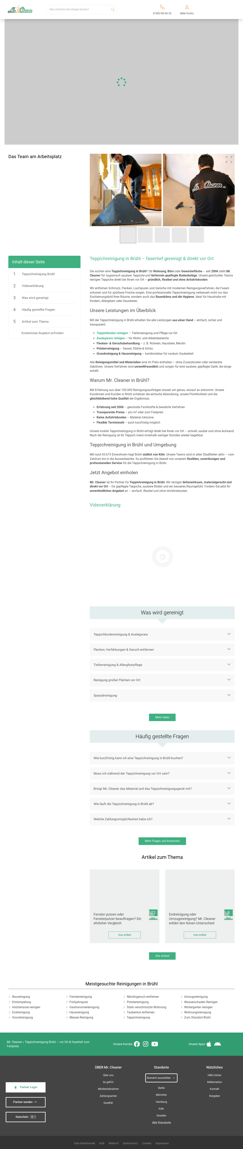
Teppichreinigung (138, 1017)
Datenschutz (130, 1143)
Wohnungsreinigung (197, 1012)
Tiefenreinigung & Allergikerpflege (118, 665)
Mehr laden (162, 717)
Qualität (108, 1102)
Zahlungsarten (108, 1096)
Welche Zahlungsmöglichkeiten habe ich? (123, 819)
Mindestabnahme (108, 1089)
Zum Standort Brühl (197, 1017)
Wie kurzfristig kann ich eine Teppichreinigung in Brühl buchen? (138, 758)
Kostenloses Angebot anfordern (42, 333)
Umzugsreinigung (196, 997)
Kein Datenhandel (84, 1143)
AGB (101, 1143)
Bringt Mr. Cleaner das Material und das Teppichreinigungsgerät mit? (143, 789)
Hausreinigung (79, 1012)
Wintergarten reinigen (198, 1007)
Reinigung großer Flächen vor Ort (117, 680)
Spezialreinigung (105, 695)
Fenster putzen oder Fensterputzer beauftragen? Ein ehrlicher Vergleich (117, 919)
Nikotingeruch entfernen (143, 997)
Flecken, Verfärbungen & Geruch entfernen (124, 649)
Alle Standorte (161, 1122)
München (161, 1094)
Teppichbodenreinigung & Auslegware (121, 634)
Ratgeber (214, 1096)
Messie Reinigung (81, 1017)
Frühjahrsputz (78, 1002)
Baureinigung (21, 997)
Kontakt (214, 1089)
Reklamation (214, 1082)
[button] (229, 159)
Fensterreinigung (80, 997)
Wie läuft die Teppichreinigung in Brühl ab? (124, 804)
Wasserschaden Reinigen (201, 1002)
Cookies (146, 1143)
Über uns (108, 1075)
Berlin (161, 1088)
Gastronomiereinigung (84, 1007)
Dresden (161, 1115)
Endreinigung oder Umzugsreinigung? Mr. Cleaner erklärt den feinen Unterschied (192, 919)
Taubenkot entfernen (141, 1012)
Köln (161, 1108)
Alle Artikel (162, 956)
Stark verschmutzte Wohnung (146, 1007)
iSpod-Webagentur (104, 1110)
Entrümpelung (21, 1002)
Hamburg (161, 1102)
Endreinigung (21, 1012)
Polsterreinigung (138, 1002)
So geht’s (108, 1082)
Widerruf (114, 1143)
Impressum (162, 1143)
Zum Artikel (124, 934)
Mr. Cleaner (14, 1042)
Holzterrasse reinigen (26, 1007)
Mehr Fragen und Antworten (162, 841)
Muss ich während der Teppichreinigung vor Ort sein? (131, 773)
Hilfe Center (214, 1075)
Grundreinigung (22, 1017)
